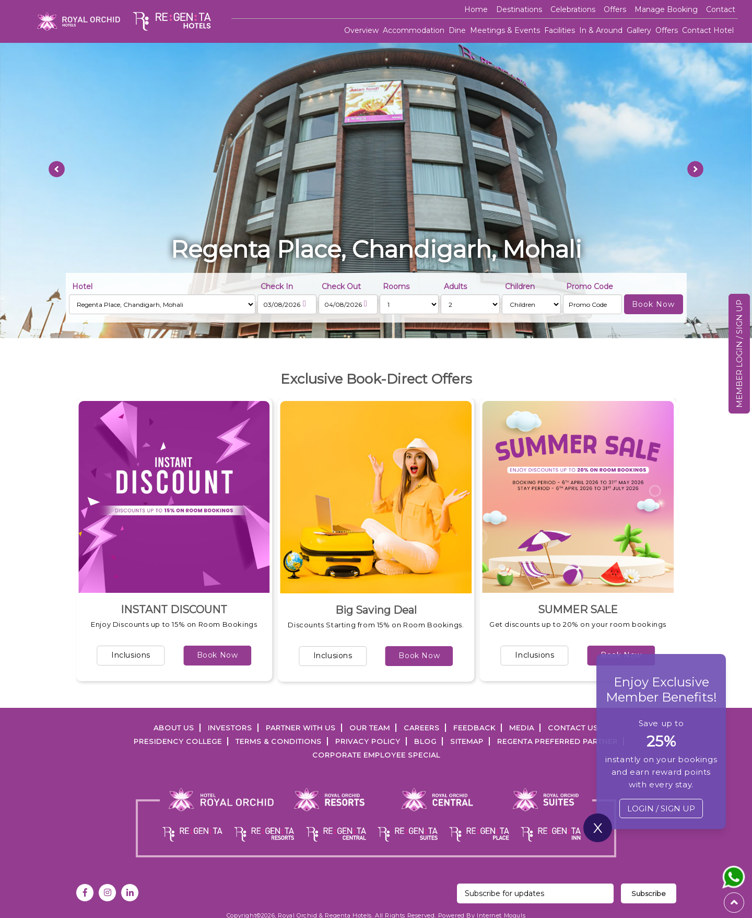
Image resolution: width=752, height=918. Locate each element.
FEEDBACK (474, 728)
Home (476, 9)
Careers (422, 728)
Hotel (82, 286)
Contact (720, 9)
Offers (666, 30)
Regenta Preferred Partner (557, 741)
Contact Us (573, 728)
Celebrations (572, 9)
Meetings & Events (505, 30)
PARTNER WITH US (301, 728)
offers (615, 9)
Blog (425, 741)
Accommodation (413, 30)
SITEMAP (467, 741)
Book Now (217, 655)
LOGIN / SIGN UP (661, 808)
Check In (277, 286)
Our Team (369, 728)
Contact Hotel (708, 30)
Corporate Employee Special (376, 755)
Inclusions (130, 655)
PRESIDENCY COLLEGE (178, 741)
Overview (361, 30)
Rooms (396, 286)
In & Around (600, 30)
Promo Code (589, 286)
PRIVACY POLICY (368, 741)
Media (521, 728)
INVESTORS (230, 728)
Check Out (341, 286)
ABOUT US (174, 728)
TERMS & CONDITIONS (279, 741)
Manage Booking (666, 9)
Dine (457, 30)
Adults (455, 286)
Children (520, 286)
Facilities (559, 30)
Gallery (639, 30)
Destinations (519, 9)
